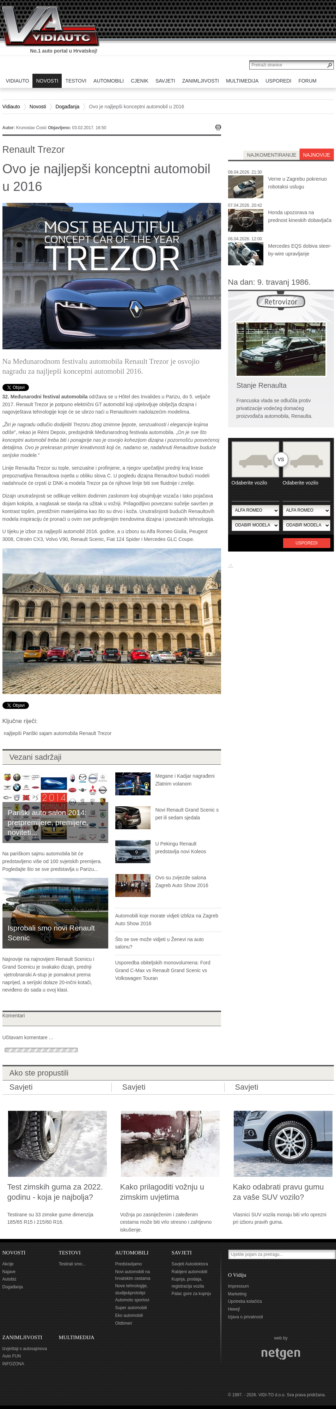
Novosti (38, 106)
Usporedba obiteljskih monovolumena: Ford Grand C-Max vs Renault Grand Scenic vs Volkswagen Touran (162, 970)
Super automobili (131, 1307)
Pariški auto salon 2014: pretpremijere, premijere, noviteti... (48, 822)
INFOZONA (13, 1363)
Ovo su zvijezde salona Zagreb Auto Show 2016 (181, 881)
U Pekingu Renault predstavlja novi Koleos (180, 847)
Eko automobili (129, 1315)
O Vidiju (237, 1275)
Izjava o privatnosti (245, 1316)
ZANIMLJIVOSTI (22, 1337)
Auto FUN (11, 1356)
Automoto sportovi (132, 1299)
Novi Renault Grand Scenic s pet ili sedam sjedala (187, 813)
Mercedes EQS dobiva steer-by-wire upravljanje (300, 250)
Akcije (8, 1264)
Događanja (68, 106)
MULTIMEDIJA (76, 1337)
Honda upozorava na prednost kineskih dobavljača (300, 216)
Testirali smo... (72, 1264)
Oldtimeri (123, 1323)
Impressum (238, 1286)
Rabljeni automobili (189, 1271)
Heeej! (234, 1309)
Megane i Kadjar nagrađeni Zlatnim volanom (185, 780)
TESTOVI (70, 1253)
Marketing (237, 1293)
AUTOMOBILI (132, 1253)
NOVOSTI (14, 1253)
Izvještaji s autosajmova (24, 1348)
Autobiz (9, 1279)
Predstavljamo (128, 1264)
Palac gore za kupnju (191, 1293)
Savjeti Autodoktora (190, 1264)
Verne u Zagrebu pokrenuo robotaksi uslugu (297, 182)
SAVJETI (182, 1253)
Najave (9, 1271)
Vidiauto (11, 106)
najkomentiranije (271, 155)
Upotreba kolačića (245, 1301)
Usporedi (306, 543)
